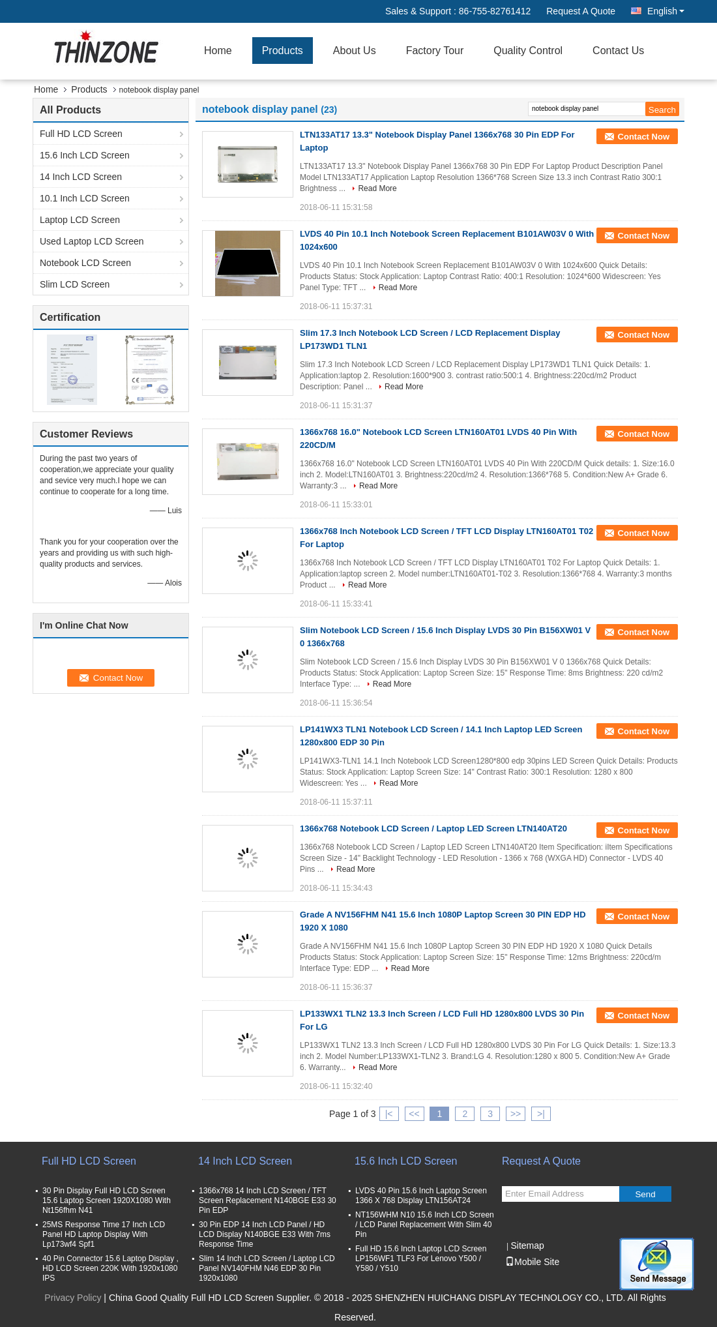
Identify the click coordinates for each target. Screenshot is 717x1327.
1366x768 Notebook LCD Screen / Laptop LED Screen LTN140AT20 (433, 828)
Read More (377, 188)
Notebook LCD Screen (85, 263)
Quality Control (528, 50)
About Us (354, 50)
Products (282, 50)
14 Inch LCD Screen (81, 176)
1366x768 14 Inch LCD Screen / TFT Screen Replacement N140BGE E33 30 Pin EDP (267, 1200)
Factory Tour (435, 50)
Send (645, 1194)
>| (541, 1114)
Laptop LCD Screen (80, 220)
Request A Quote (580, 11)
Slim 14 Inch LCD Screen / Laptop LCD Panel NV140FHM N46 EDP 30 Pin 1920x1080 (267, 1268)
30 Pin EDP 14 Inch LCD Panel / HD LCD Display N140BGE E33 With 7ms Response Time (264, 1234)
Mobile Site (532, 1262)
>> (515, 1114)
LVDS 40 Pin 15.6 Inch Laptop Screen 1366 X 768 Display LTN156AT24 (421, 1195)
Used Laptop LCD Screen (92, 241)
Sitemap (527, 1245)
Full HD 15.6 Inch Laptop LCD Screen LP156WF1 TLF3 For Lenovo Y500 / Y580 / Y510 (420, 1258)
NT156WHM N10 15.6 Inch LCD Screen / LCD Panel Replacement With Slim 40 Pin (424, 1224)
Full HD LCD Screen (81, 133)
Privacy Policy (72, 1297)
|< (389, 1114)
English (665, 11)
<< (414, 1114)
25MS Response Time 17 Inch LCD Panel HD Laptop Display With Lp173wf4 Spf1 (103, 1234)
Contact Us (618, 50)
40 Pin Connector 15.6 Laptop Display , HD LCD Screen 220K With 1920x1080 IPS (110, 1268)
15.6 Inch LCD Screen (85, 155)
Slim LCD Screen (75, 284)
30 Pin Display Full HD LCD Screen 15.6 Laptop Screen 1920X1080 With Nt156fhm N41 (106, 1200)
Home (218, 50)
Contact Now (643, 137)
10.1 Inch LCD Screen (85, 198)
